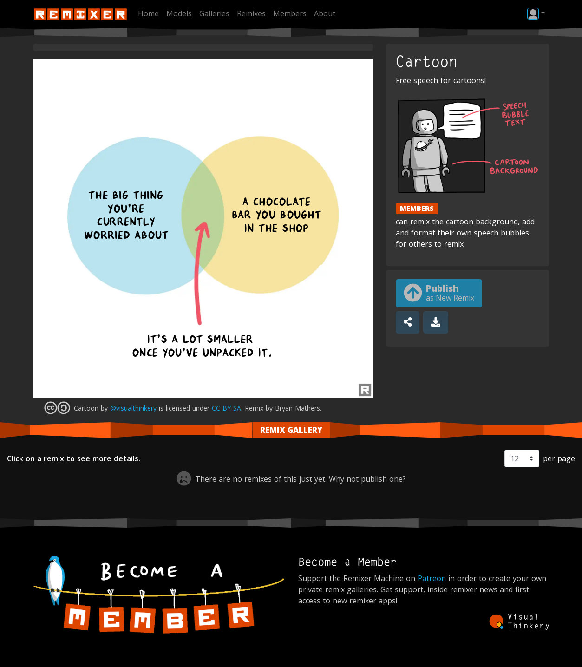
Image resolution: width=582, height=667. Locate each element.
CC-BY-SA (226, 408)
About (324, 13)
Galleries (214, 13)
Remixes (251, 13)
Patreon (432, 578)
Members (290, 13)
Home (148, 13)
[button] (535, 13)
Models (179, 13)
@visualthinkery (133, 408)
